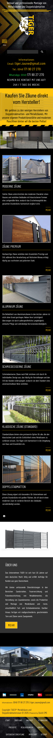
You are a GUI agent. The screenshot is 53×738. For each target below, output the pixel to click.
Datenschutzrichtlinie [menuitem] (15, 734)
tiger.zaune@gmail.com (30, 63)
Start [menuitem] (7, 720)
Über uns (11, 565)
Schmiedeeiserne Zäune (16, 366)
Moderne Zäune (11, 186)
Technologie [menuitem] (43, 720)
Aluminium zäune (12, 306)
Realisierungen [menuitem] (27, 727)
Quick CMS (38, 712)
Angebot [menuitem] (29, 720)
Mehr (48, 209)
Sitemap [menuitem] (44, 734)
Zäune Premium (11, 246)
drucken (3, 516)
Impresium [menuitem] (33, 734)
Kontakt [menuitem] (41, 727)
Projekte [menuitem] (12, 727)
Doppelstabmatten (14, 487)
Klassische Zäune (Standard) (19, 426)
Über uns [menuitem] (18, 720)
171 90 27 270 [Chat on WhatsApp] (35, 74)
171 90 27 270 (32, 69)
